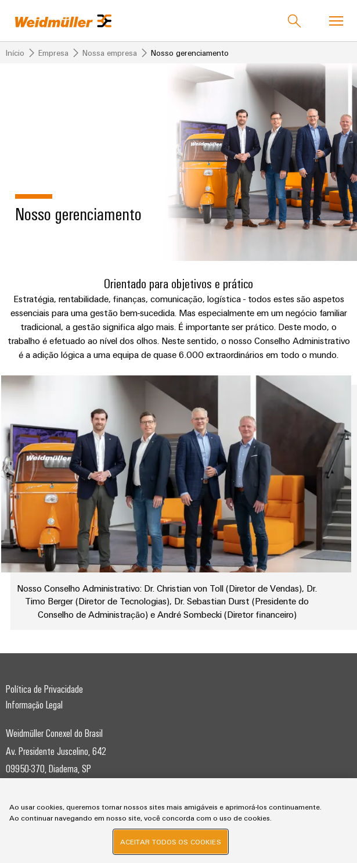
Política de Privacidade (44, 688)
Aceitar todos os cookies (170, 841)
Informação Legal (34, 704)
